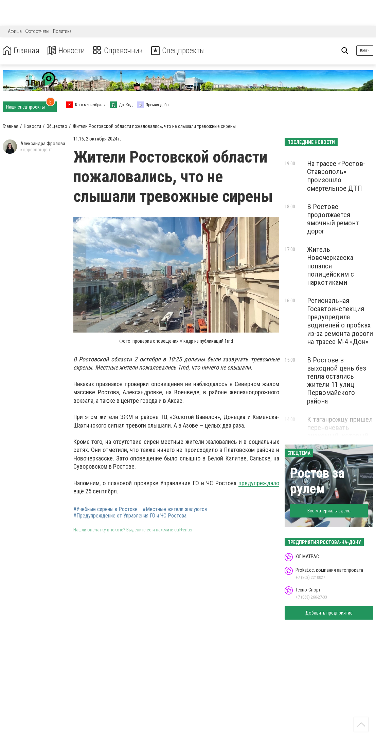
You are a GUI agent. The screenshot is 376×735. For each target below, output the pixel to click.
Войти (365, 50)
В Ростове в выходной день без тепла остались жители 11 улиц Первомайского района (336, 380)
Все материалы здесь (329, 510)
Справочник (120, 50)
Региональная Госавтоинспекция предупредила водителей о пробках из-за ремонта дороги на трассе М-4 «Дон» (340, 321)
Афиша (15, 31)
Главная (21, 50)
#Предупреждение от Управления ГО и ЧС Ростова (129, 516)
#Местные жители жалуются (175, 509)
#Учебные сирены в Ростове (105, 509)
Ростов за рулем (317, 481)
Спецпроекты (181, 50)
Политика (62, 31)
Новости (67, 50)
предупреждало (258, 483)
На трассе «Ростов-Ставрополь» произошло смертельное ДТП (336, 175)
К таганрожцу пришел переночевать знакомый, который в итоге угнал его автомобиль (340, 435)
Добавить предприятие (329, 613)
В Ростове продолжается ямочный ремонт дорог (333, 219)
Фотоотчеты (37, 31)
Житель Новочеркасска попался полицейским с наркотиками (330, 265)
